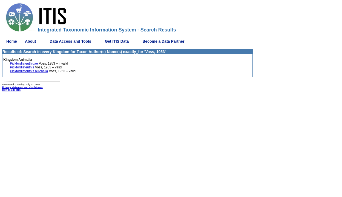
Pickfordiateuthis (22, 67)
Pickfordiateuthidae (24, 63)
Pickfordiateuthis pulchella (29, 71)
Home (11, 41)
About (30, 41)
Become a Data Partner (163, 41)
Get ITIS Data (117, 41)
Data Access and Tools (70, 41)
